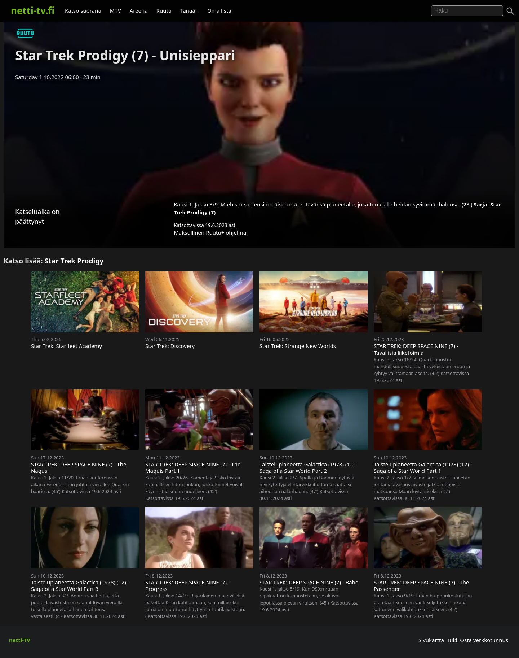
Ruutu (164, 10)
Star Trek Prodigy (74, 261)
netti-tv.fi (32, 10)
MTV (115, 10)
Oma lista (219, 10)
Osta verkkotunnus (484, 640)
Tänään (189, 10)
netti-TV (19, 640)
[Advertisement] (259, 138)
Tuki (452, 640)
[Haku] (510, 11)
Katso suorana (83, 10)
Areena (139, 10)
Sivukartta (431, 640)
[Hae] (467, 10)
